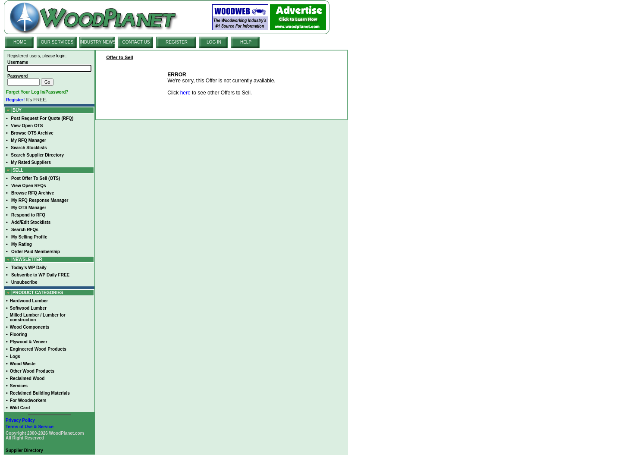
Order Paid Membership (35, 251)
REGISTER (177, 42)
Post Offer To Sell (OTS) (35, 178)
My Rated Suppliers (31, 162)
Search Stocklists (29, 147)
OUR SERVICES (57, 42)
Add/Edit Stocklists (30, 222)
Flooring (18, 334)
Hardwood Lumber (29, 300)
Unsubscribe (24, 282)
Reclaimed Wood (27, 378)
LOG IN (214, 42)
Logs (15, 356)
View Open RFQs (28, 185)
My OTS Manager (28, 207)
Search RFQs (24, 229)
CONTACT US (136, 42)
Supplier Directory (24, 450)
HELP (245, 42)
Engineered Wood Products (38, 349)
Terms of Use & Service (29, 426)
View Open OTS (27, 125)
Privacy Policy (20, 420)
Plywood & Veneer (28, 341)
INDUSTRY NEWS (98, 42)
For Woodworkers (28, 400)
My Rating (21, 244)
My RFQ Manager (28, 140)
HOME (19, 42)
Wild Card (20, 407)
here (185, 93)
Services (19, 385)
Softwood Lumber (28, 308)
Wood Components (29, 327)
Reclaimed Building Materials (40, 393)
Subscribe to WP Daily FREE (40, 275)
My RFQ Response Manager (39, 200)
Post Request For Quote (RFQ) (42, 118)
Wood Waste (22, 363)
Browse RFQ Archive (32, 193)
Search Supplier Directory (37, 155)
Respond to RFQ (28, 215)
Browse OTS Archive (32, 133)
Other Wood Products (32, 371)
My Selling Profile (29, 237)
